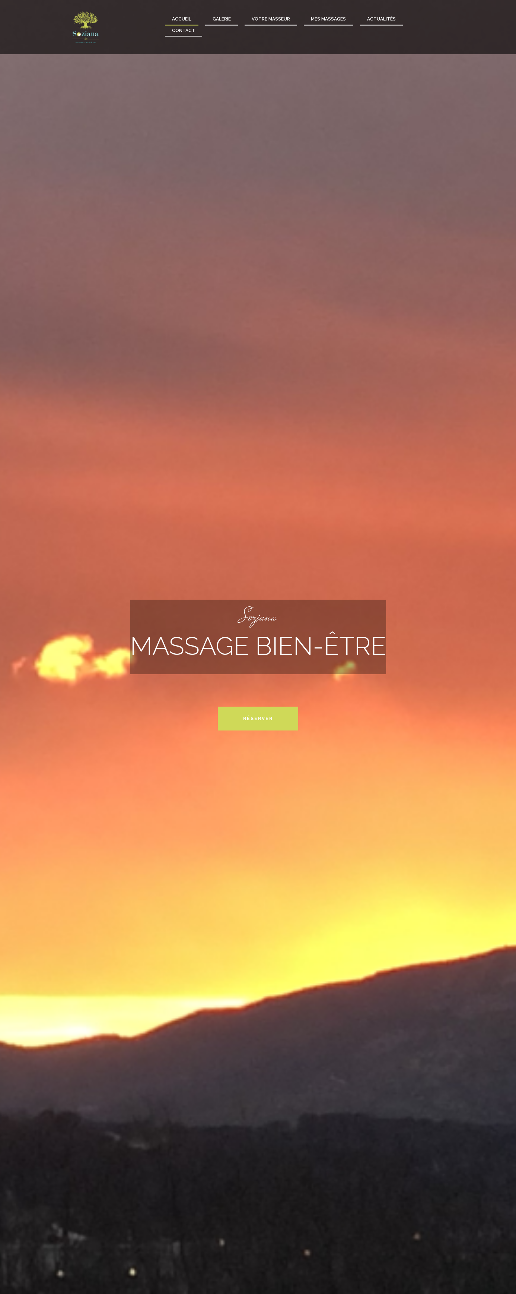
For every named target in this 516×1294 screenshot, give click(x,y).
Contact (183, 30)
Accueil (181, 19)
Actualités (381, 19)
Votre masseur (271, 19)
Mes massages (328, 19)
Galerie (222, 19)
